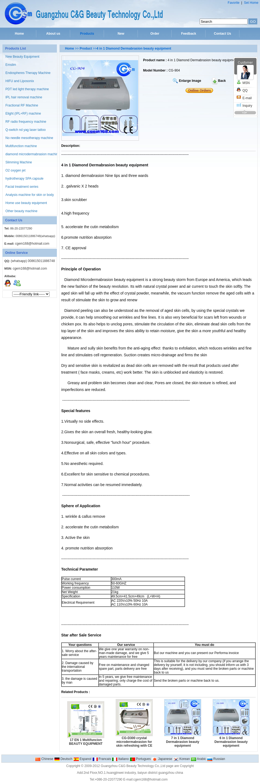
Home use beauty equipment (26, 203)
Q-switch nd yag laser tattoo (25, 130)
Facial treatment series (21, 187)
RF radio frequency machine (25, 122)
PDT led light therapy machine (27, 89)
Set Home (251, 3)
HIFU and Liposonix (19, 81)
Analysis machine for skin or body (29, 195)
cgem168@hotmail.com (32, 243)
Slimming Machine (18, 162)
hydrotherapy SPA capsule (24, 178)
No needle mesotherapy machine (29, 138)
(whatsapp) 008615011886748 (33, 261)
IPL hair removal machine (23, 97)
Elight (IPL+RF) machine (23, 113)
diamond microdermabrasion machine (32, 154)
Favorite (233, 3)
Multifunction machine (21, 146)
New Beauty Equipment (22, 57)
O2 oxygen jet (15, 170)
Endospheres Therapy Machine (28, 73)
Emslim (10, 65)
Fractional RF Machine (21, 105)
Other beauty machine (21, 211)
